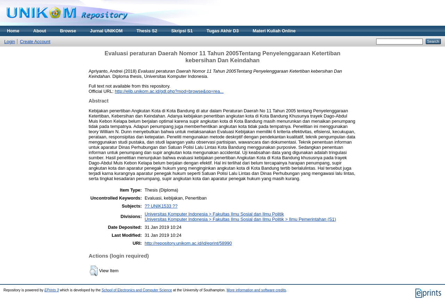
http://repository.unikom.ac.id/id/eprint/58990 (188, 243)
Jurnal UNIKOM (106, 30)
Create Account (35, 41)
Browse (68, 30)
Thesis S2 (147, 30)
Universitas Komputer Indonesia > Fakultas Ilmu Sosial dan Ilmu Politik (214, 214)
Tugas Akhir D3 (222, 30)
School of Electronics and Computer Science (137, 290)
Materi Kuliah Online (274, 30)
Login (9, 41)
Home (13, 30)
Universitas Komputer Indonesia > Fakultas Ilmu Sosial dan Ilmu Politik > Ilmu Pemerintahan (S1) (240, 219)
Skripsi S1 (182, 30)
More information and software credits (256, 290)
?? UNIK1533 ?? (161, 206)
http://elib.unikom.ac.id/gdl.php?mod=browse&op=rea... (169, 91)
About (39, 30)
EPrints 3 (51, 290)
